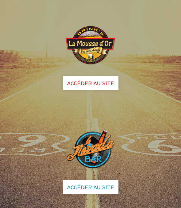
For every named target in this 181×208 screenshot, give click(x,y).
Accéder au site (90, 83)
